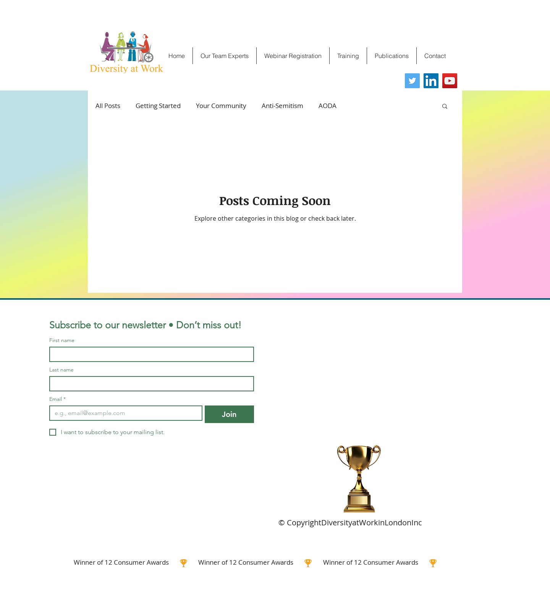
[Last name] (149, 384)
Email (57, 399)
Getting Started (158, 105)
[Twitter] (412, 80)
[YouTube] (449, 80)
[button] (444, 107)
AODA (327, 105)
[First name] (149, 354)
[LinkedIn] (431, 80)
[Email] (123, 413)
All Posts (107, 105)
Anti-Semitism (282, 105)
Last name (61, 370)
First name (61, 340)
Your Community (221, 105)
